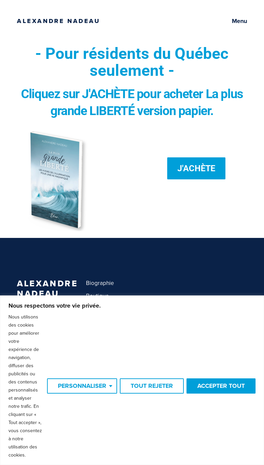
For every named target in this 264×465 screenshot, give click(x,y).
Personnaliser (80, 382)
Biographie (100, 283)
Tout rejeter (150, 382)
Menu (239, 21)
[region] (132, 376)
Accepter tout (221, 382)
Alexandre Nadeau (58, 21)
